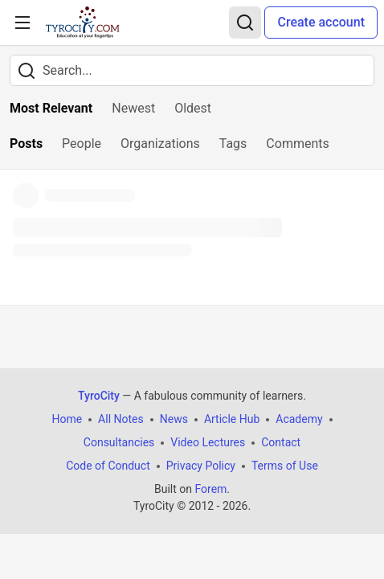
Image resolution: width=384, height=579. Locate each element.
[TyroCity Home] (82, 22)
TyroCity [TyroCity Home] (99, 395)
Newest (133, 108)
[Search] (245, 22)
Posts (26, 143)
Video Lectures (207, 442)
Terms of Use (284, 465)
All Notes (121, 419)
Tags (233, 143)
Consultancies (119, 442)
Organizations (160, 143)
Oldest (192, 108)
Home (66, 419)
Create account (321, 22)
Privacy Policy (200, 465)
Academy (299, 419)
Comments (297, 143)
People (81, 143)
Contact (280, 442)
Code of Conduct (108, 465)
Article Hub (231, 419)
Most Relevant (51, 108)
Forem (210, 488)
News (174, 419)
